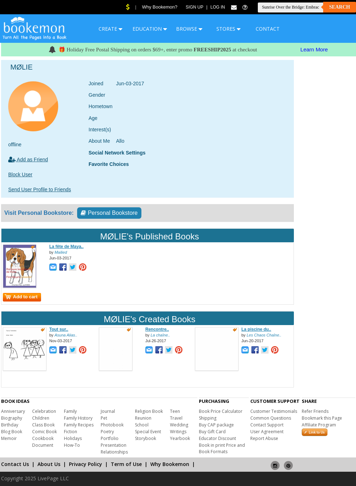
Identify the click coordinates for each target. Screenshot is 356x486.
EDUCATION (149, 28)
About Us (48, 464)
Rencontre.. (157, 329)
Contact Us (15, 464)
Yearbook (180, 438)
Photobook (112, 425)
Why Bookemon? (159, 7)
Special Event (148, 432)
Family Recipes (79, 425)
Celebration (44, 411)
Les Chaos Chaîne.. (264, 335)
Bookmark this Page (322, 418)
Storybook (145, 438)
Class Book (43, 425)
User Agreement (267, 432)
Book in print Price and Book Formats (222, 448)
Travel (176, 418)
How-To (72, 445)
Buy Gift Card (212, 432)
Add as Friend (28, 159)
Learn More (314, 49)
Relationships (114, 452)
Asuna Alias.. (66, 335)
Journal (108, 411)
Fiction (70, 432)
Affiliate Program (319, 425)
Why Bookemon (169, 464)
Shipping (207, 418)
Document (42, 445)
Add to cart (21, 296)
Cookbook (43, 438)
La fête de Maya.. (66, 246)
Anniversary (13, 411)
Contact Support (267, 425)
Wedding (179, 425)
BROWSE (189, 28)
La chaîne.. (160, 335)
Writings (178, 432)
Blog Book (11, 432)
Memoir (9, 438)
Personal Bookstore (109, 213)
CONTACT (268, 28)
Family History (78, 418)
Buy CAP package (216, 425)
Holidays (73, 438)
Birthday (9, 425)
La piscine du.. (256, 329)
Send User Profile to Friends (39, 189)
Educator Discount (217, 438)
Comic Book (44, 432)
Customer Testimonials (273, 411)
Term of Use (126, 464)
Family (70, 411)
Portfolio (110, 438)
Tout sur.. (58, 329)
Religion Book (149, 411)
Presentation (113, 445)
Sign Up (194, 7)
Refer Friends (315, 411)
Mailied (61, 252)
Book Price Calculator (220, 411)
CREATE (110, 28)
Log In (217, 7)
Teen (175, 411)
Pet (104, 418)
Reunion (143, 418)
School (142, 425)
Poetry (107, 432)
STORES (228, 28)
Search (339, 7)
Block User (20, 174)
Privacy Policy (85, 464)
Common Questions (270, 418)
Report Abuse (264, 438)
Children (40, 418)
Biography (11, 418)
